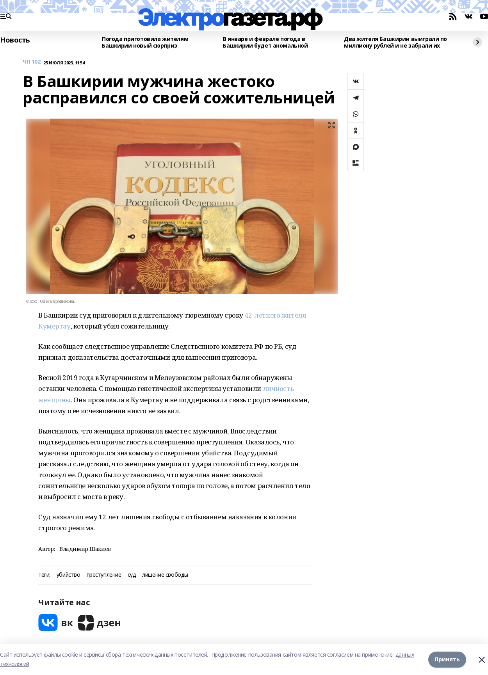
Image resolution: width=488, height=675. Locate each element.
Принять (447, 659)
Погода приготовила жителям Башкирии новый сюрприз (145, 42)
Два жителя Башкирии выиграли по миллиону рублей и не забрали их (395, 42)
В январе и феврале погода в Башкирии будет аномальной (265, 42)
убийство (68, 575)
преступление (104, 575)
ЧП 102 (31, 62)
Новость (15, 40)
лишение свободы (165, 575)
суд (132, 575)
